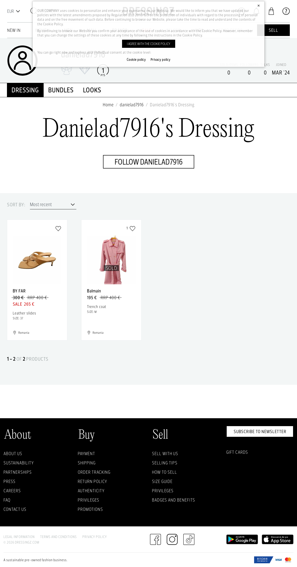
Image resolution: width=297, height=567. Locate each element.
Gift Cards (237, 452)
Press (9, 481)
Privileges (88, 500)
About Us (12, 453)
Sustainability (18, 463)
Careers (12, 490)
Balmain (94, 291)
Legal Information (19, 537)
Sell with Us (165, 453)
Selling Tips (165, 463)
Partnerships (17, 472)
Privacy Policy (94, 537)
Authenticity (91, 490)
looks (92, 90)
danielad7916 (132, 104)
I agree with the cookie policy (148, 44)
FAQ (6, 500)
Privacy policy (161, 60)
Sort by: (16, 205)
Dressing (25, 90)
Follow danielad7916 (149, 162)
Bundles (61, 90)
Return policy (92, 481)
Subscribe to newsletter (260, 431)
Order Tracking (94, 472)
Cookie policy (136, 60)
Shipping (87, 463)
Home (108, 104)
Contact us (14, 509)
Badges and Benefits (173, 500)
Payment (86, 453)
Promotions (90, 509)
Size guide (162, 481)
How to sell (164, 472)
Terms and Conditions (58, 537)
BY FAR (19, 291)
